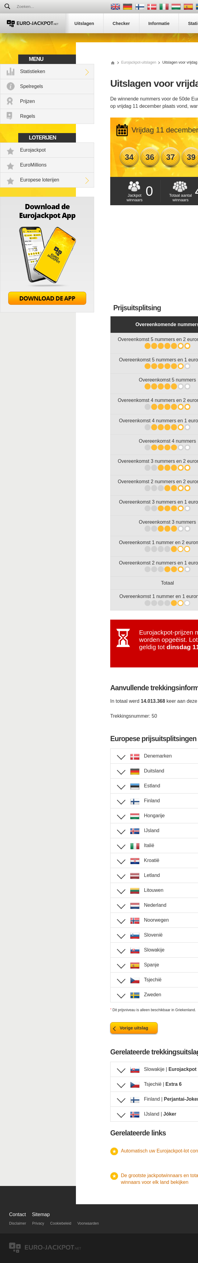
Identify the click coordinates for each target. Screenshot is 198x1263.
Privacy (38, 1223)
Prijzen (27, 101)
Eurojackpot (33, 150)
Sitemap (41, 1214)
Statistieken (32, 71)
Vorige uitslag (134, 1028)
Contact (17, 1214)
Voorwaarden (88, 1223)
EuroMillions (33, 164)
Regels (27, 116)
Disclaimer (17, 1223)
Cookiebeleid (60, 1223)
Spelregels (31, 86)
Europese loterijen (39, 179)
